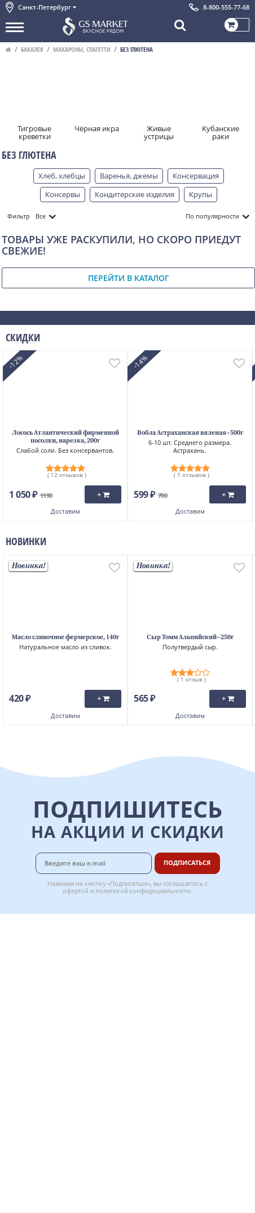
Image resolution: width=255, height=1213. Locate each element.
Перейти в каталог (128, 278)
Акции (17, 992)
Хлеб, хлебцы (61, 176)
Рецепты (167, 979)
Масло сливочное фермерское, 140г (65, 638)
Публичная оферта (39, 1042)
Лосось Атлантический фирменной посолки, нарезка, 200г (65, 437)
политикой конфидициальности (143, 890)
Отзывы (19, 1054)
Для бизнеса (173, 1042)
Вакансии (168, 1054)
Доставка (168, 929)
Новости (21, 979)
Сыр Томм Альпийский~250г (190, 638)
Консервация (196, 176)
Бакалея (32, 49)
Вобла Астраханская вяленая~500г (190, 433)
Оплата (164, 941)
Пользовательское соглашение (61, 1004)
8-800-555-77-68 (226, 7)
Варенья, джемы (129, 176)
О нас (15, 941)
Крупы (200, 194)
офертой (76, 890)
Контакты (22, 954)
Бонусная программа (189, 954)
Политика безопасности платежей (65, 1029)
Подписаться (187, 862)
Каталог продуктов (39, 929)
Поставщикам (176, 1029)
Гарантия (168, 967)
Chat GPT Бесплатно (127, 1074)
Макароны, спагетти (82, 49)
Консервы (62, 194)
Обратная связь (33, 967)
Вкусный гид (174, 992)
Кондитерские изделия (134, 194)
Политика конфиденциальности (62, 1017)
